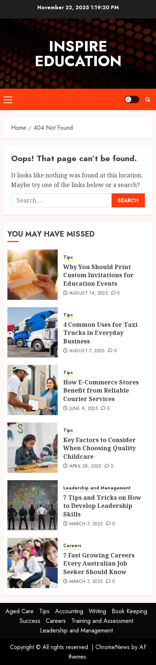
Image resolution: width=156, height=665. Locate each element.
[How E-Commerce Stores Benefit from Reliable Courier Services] (32, 390)
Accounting (69, 611)
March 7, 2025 (86, 524)
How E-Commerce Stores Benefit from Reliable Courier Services (101, 390)
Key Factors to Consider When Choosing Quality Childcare (99, 448)
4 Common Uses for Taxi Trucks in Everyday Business (100, 332)
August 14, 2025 (88, 293)
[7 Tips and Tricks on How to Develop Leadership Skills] (32, 505)
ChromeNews (112, 647)
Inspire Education (78, 53)
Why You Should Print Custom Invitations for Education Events (98, 275)
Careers (72, 546)
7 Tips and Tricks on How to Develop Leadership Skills (102, 505)
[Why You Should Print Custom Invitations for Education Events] (32, 275)
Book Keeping (129, 611)
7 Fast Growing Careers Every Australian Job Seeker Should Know (99, 563)
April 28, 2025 (85, 466)
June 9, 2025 (83, 409)
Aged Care (20, 611)
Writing (97, 611)
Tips (68, 257)
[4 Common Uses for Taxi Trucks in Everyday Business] (32, 332)
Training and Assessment (102, 621)
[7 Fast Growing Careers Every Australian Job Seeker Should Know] (32, 563)
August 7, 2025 (87, 351)
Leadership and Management (96, 488)
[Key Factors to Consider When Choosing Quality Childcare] (32, 448)
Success (30, 621)
